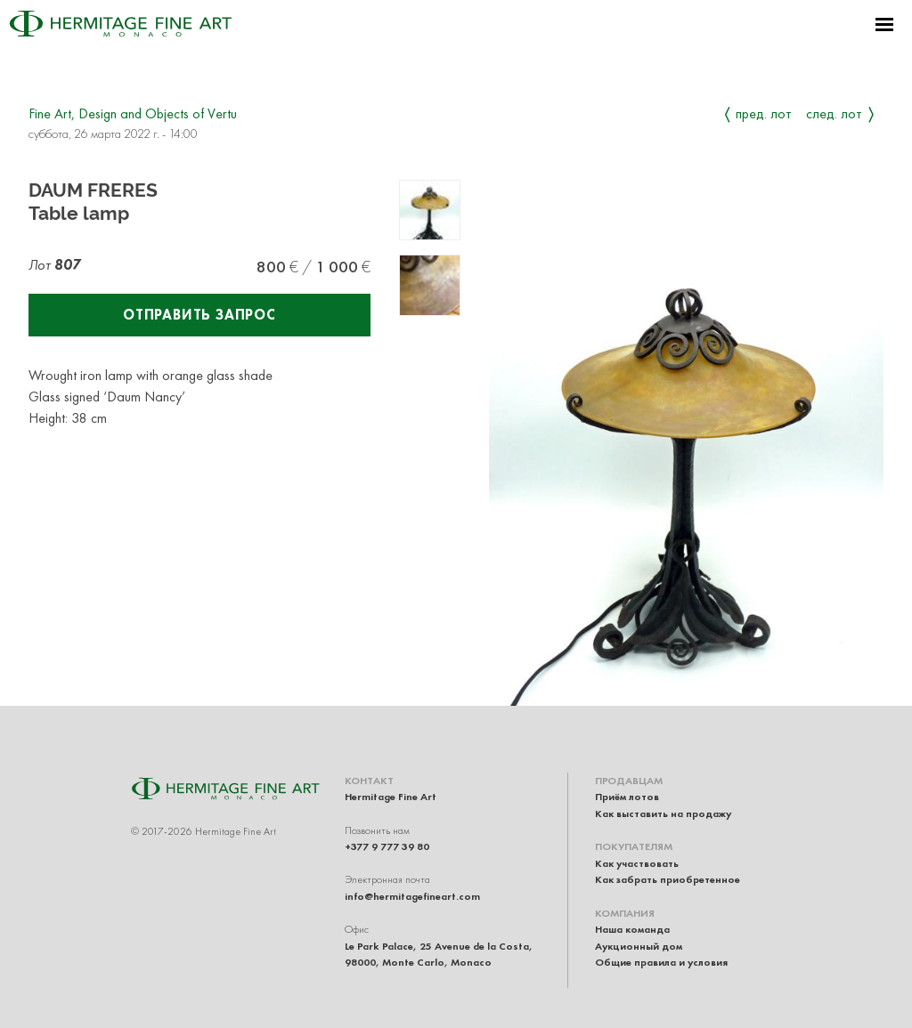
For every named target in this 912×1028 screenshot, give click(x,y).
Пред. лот (764, 113)
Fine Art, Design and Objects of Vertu (132, 113)
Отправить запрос (199, 314)
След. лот (834, 113)
